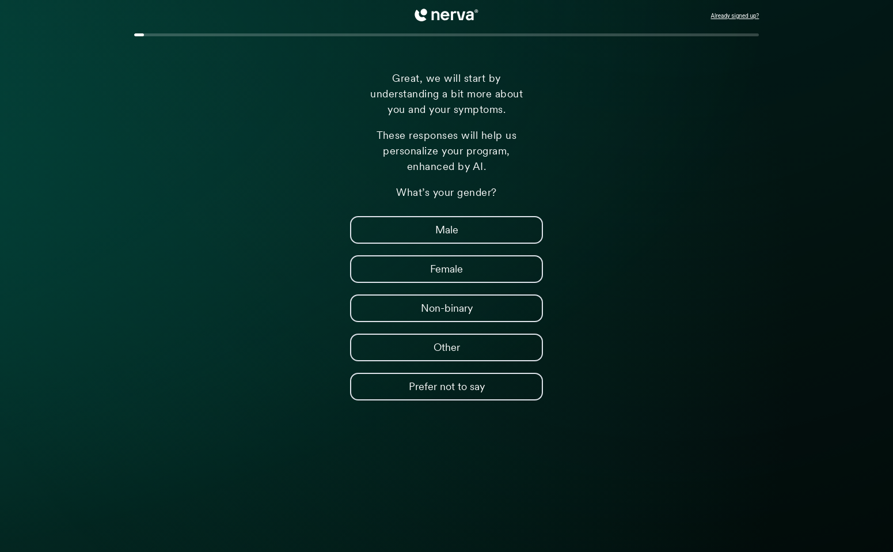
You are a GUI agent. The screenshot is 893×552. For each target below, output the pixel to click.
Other (405, 347)
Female (406, 269)
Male (404, 230)
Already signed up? (734, 16)
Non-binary (411, 308)
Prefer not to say (417, 386)
